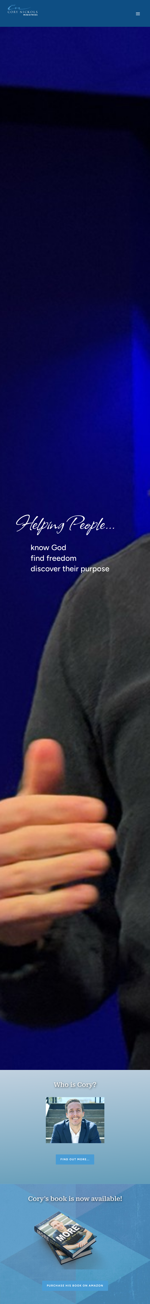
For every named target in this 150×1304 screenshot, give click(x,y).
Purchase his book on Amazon (75, 1285)
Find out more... (75, 1159)
